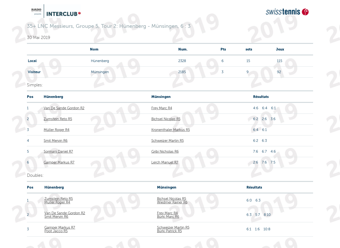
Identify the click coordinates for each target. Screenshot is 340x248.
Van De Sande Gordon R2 (64, 108)
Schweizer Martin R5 (167, 141)
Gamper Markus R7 (59, 162)
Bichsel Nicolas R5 (165, 119)
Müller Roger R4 (56, 130)
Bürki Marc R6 (168, 217)
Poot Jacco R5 (56, 231)
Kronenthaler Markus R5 (170, 130)
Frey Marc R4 (161, 108)
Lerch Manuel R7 (164, 162)
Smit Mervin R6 (56, 141)
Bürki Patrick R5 (169, 231)
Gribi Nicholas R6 (165, 151)
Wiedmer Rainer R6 (172, 202)
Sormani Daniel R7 (58, 151)
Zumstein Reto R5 (58, 119)
